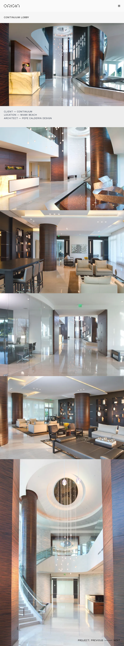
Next (117, 640)
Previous (97, 640)
